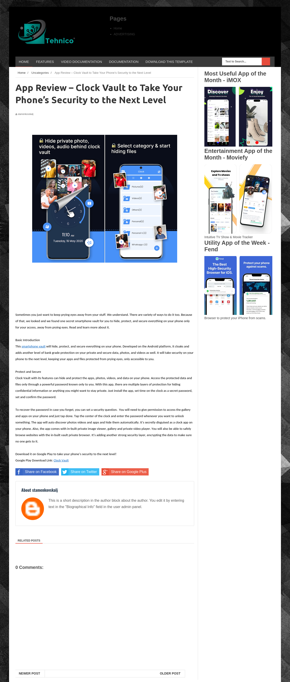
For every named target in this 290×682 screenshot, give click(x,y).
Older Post (170, 673)
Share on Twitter (79, 471)
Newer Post (29, 673)
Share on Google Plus (124, 471)
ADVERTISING (124, 34)
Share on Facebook (36, 471)
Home (118, 28)
